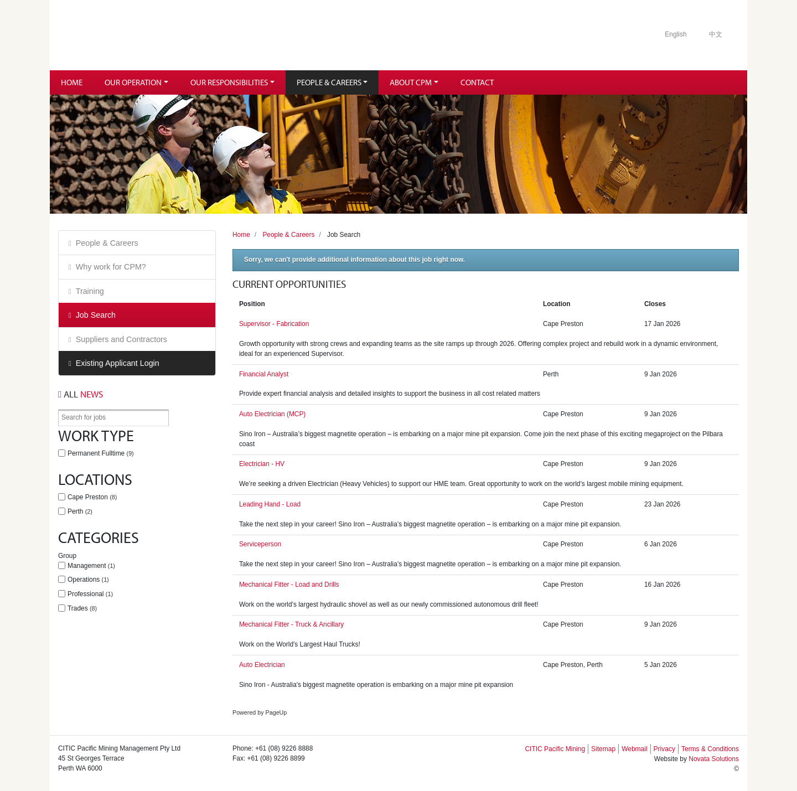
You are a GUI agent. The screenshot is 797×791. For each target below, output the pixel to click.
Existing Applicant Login (117, 363)
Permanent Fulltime (101, 453)
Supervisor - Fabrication (274, 324)
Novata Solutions (714, 759)
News (80, 394)
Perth (80, 511)
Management (91, 566)
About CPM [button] (411, 82)
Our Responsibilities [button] (229, 82)
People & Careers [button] (329, 82)
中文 (715, 34)
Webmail (634, 749)
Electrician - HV (261, 464)
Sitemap (603, 749)
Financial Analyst (263, 374)
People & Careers (107, 243)
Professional (90, 594)
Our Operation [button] (133, 82)
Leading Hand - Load (270, 504)
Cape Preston (92, 497)
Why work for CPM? (111, 266)
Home (71, 82)
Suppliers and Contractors (121, 339)
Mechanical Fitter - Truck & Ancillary (291, 624)
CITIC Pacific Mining (555, 749)
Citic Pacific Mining (146, 35)
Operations (88, 579)
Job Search (96, 315)
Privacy (664, 749)
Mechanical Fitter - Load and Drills (289, 584)
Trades (82, 608)
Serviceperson (260, 544)
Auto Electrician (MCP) (272, 414)
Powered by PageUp (259, 712)
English (675, 34)
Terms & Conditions (710, 749)
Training (90, 291)
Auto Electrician (262, 665)
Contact (477, 82)
